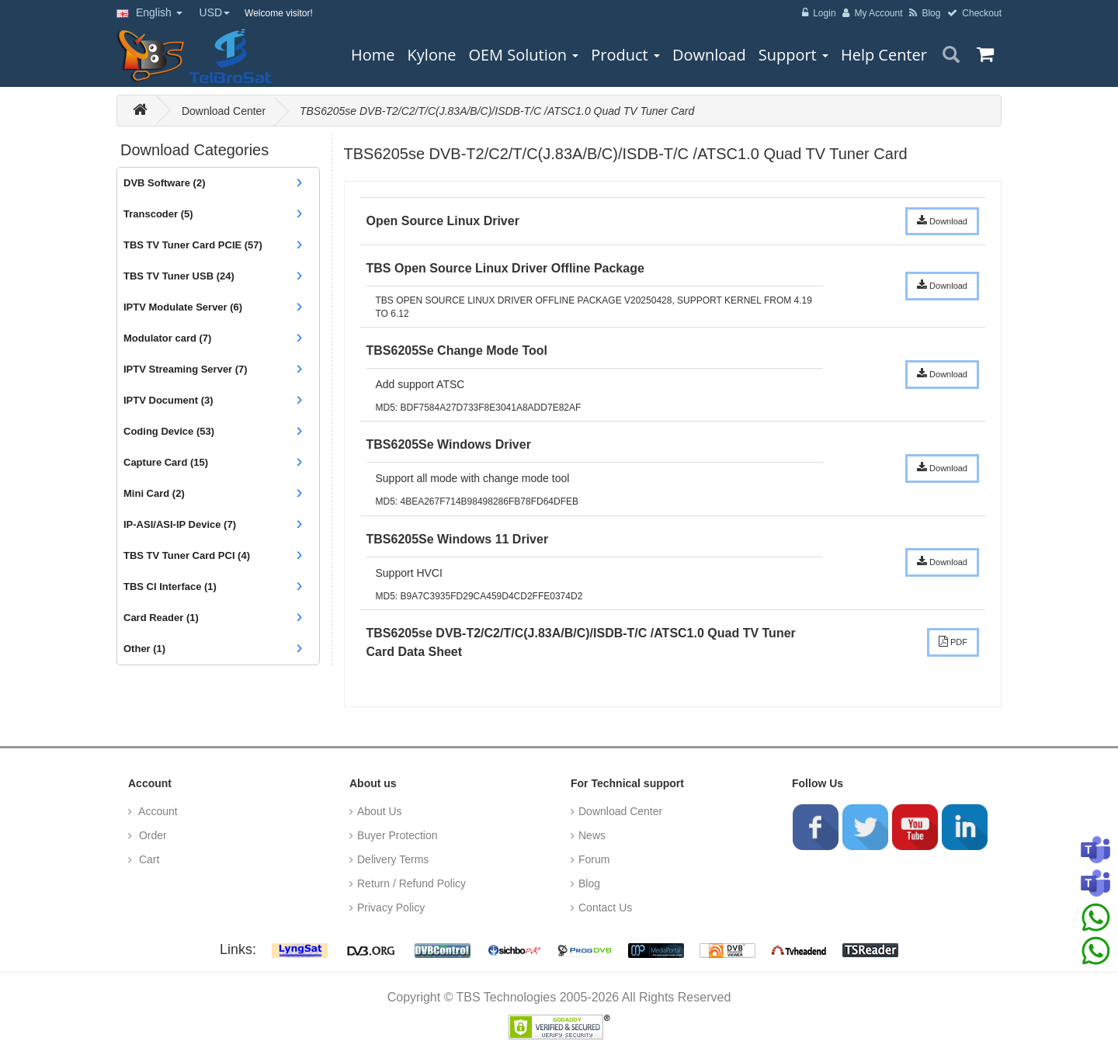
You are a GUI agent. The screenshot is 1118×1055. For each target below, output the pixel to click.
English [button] (149, 12)
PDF (953, 641)
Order (151, 835)
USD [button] (215, 12)
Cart (147, 859)
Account (157, 811)
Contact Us (605, 907)
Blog (589, 883)
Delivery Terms (393, 859)
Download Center (224, 111)
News (592, 835)
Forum (593, 859)
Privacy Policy (391, 907)
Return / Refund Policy (411, 883)
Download (942, 220)
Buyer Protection (397, 835)
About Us (379, 811)
